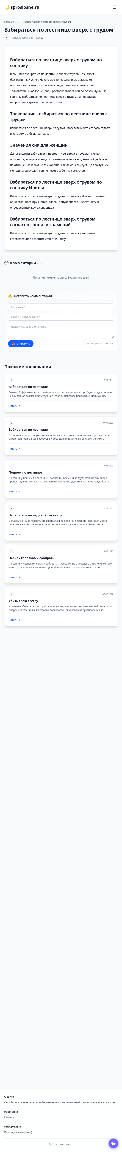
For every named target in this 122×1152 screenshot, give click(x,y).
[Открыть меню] (114, 7)
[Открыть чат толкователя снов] (113, 1143)
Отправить (21, 344)
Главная (9, 21)
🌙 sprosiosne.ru (21, 7)
